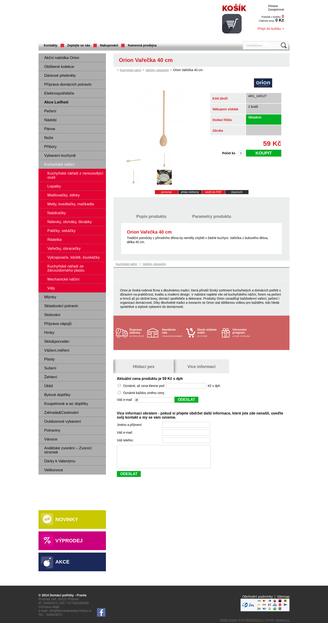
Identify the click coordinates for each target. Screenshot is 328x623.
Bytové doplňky (57, 395)
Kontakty (50, 45)
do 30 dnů (208, 332)
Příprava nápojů (58, 324)
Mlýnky (50, 297)
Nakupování (109, 45)
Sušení (50, 368)
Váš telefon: (126, 440)
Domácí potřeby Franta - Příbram (84, 21)
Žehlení (50, 377)
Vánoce (50, 439)
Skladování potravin (61, 306)
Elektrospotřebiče (59, 93)
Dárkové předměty (60, 75)
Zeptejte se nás (78, 45)
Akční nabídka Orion (61, 58)
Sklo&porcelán (56, 341)
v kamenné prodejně (173, 332)
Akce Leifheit (56, 102)
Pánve (49, 129)
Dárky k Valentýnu (59, 461)
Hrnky (49, 332)
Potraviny (52, 430)
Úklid (48, 386)
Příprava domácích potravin (68, 84)
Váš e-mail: (125, 432)
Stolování (52, 315)
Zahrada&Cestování (61, 412)
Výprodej (69, 540)
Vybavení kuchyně (60, 155)
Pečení (50, 111)
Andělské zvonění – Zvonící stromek (68, 450)
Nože (48, 138)
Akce (62, 562)
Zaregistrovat (276, 9)
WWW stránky (228, 620)
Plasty (49, 359)
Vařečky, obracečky (157, 70)
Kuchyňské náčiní (59, 164)
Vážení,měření (56, 350)
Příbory (50, 146)
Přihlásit (273, 6)
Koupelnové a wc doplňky (66, 404)
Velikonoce (53, 470)
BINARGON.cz (255, 620)
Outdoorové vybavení (62, 421)
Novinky (66, 519)
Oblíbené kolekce (59, 66)
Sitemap (283, 596)
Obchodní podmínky (257, 596)
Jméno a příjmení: (130, 425)
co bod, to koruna (243, 332)
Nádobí (50, 120)
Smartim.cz (283, 620)
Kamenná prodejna (142, 45)
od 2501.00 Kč (137, 332)
